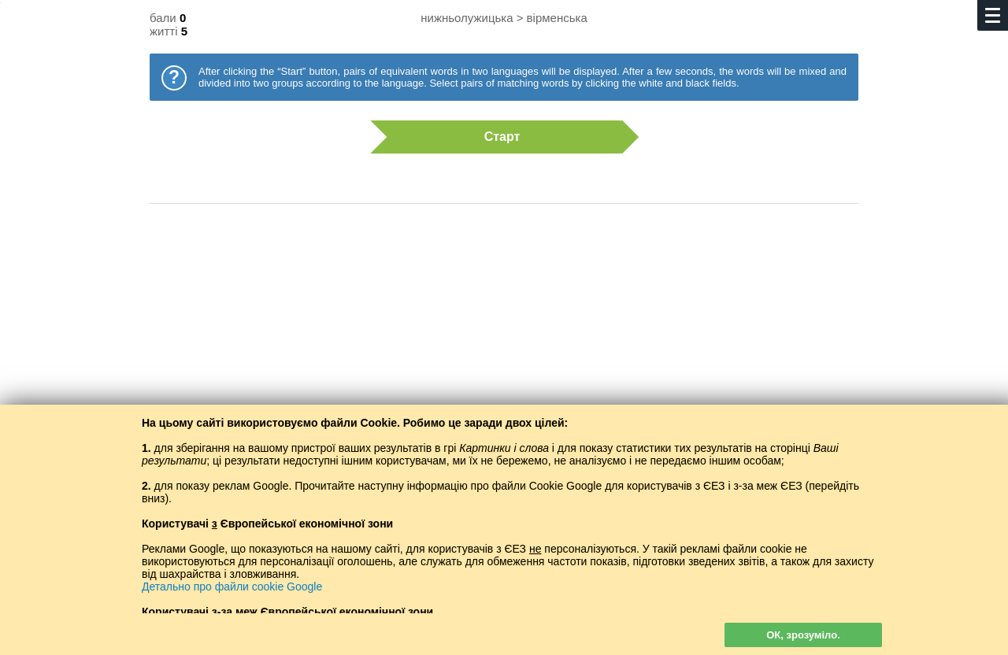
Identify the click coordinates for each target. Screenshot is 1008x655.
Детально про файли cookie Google (232, 586)
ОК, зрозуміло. (803, 635)
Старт (496, 137)
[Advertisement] (504, 342)
